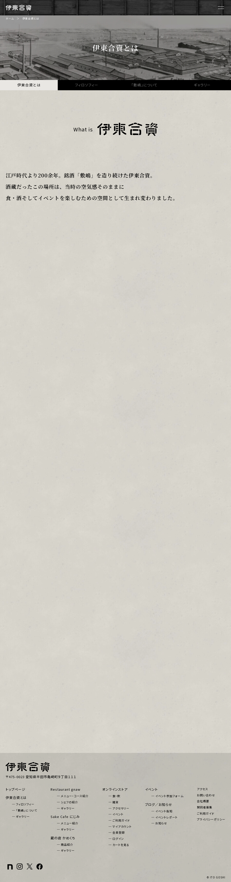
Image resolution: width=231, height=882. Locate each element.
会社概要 (203, 801)
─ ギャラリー (21, 816)
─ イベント (116, 814)
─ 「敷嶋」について (24, 810)
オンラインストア (115, 789)
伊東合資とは (29, 84)
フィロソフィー (86, 84)
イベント (151, 789)
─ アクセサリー (119, 808)
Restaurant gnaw (65, 789)
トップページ (15, 789)
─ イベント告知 (161, 811)
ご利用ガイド (205, 813)
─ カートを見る (119, 845)
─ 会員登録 (117, 832)
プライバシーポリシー (211, 819)
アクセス (202, 789)
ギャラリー (202, 84)
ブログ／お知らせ (158, 804)
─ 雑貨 (114, 802)
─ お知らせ (159, 823)
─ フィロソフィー (23, 804)
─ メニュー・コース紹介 (73, 796)
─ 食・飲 (114, 796)
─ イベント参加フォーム (167, 796)
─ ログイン (116, 838)
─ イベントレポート (164, 817)
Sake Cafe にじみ (65, 816)
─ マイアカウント (120, 826)
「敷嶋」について (144, 84)
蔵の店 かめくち (63, 837)
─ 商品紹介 (65, 844)
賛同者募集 (204, 807)
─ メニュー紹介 (67, 823)
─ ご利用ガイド (119, 820)
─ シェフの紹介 (67, 802)
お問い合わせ (206, 795)
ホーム (10, 18)
